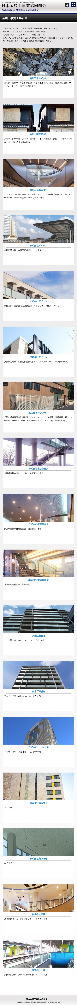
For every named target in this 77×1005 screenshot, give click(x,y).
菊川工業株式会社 (38, 78)
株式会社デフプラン (38, 413)
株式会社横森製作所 (38, 468)
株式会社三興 (38, 914)
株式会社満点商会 (38, 803)
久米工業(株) (38, 636)
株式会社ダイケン (38, 245)
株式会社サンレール (38, 747)
